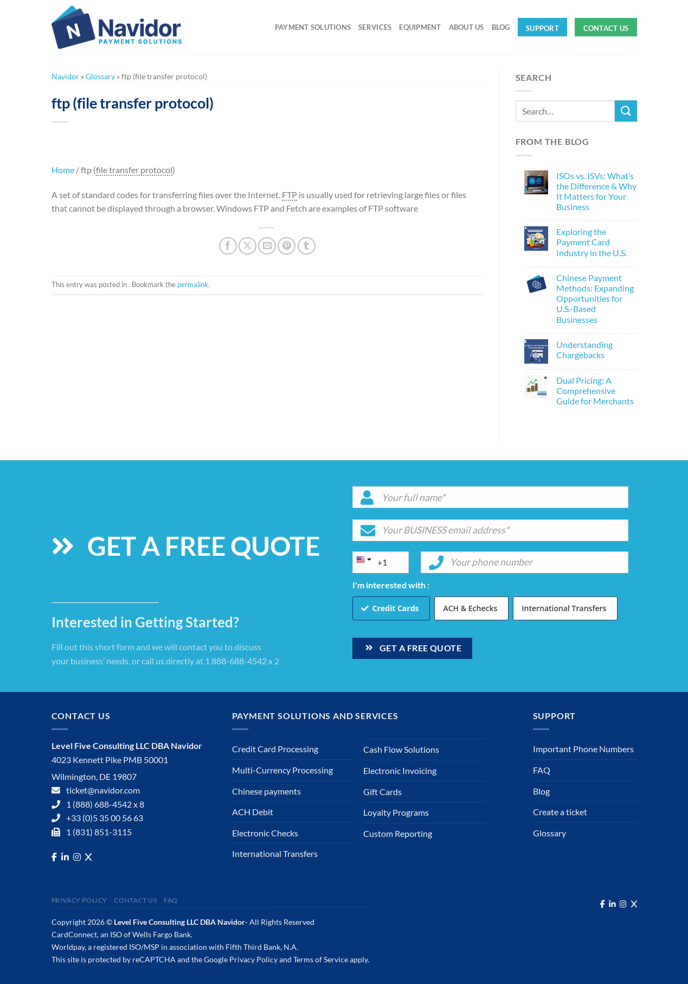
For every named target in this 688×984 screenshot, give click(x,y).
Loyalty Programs (396, 812)
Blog (501, 27)
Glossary (100, 76)
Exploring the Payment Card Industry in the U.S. (591, 241)
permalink (192, 284)
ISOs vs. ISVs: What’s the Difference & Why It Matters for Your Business (596, 191)
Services (374, 27)
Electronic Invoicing (399, 770)
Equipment (420, 27)
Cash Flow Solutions (401, 749)
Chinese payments (266, 791)
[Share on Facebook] (228, 246)
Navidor (65, 76)
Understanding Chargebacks (584, 349)
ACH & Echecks (470, 608)
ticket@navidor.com (103, 790)
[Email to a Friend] (267, 246)
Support (542, 28)
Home (63, 169)
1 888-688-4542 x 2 (242, 661)
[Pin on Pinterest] (286, 246)
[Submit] (625, 111)
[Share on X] (247, 246)
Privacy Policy (80, 900)
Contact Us (606, 28)
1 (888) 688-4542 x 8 (105, 804)
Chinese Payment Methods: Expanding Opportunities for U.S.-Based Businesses (595, 298)
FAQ (541, 770)
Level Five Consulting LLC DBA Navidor (179, 921)
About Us (466, 27)
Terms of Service (320, 959)
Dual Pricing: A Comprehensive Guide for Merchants (595, 390)
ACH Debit (252, 812)
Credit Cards (395, 608)
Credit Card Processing (275, 749)
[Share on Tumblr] (307, 246)
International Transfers (564, 608)
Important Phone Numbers (583, 749)
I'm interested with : (390, 585)
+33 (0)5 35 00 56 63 (104, 817)
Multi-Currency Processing (282, 770)
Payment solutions (313, 27)
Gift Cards (382, 791)
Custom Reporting (397, 833)
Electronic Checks (265, 833)
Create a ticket (560, 812)
